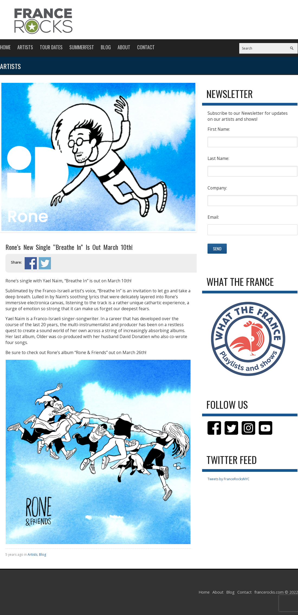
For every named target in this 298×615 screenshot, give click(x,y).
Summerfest (81, 47)
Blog (106, 47)
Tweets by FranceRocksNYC (229, 479)
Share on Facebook (31, 263)
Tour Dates (51, 47)
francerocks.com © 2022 (276, 592)
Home (5, 47)
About (124, 47)
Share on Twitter (45, 263)
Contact (146, 47)
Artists (25, 47)
